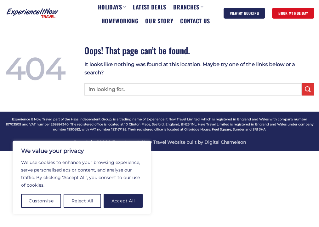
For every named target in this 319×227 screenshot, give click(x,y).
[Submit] (308, 89)
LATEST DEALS (149, 7)
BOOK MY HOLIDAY (293, 13)
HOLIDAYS (112, 7)
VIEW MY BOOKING (244, 13)
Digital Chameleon (225, 142)
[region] (82, 177)
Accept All (123, 201)
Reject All (82, 201)
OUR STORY (159, 21)
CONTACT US (195, 21)
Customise (41, 201)
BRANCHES (188, 7)
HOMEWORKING (119, 21)
